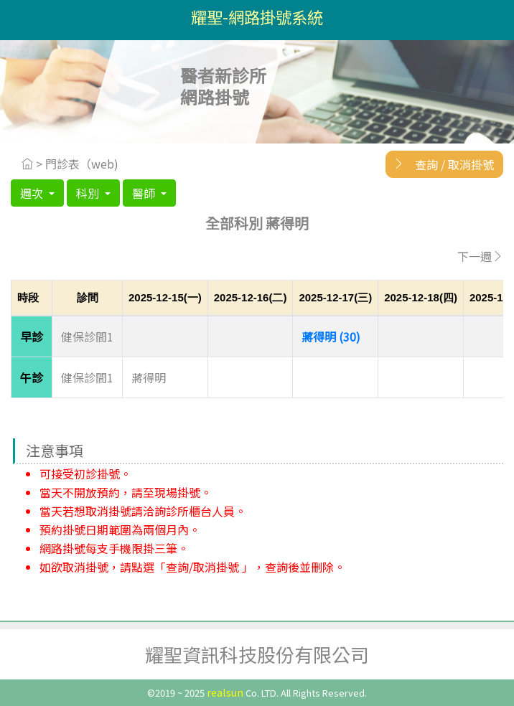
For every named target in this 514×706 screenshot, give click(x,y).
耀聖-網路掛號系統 (257, 16)
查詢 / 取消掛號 (440, 163)
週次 (33, 193)
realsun (225, 692)
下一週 (480, 256)
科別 (89, 193)
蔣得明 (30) (331, 336)
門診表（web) (81, 163)
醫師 (145, 193)
